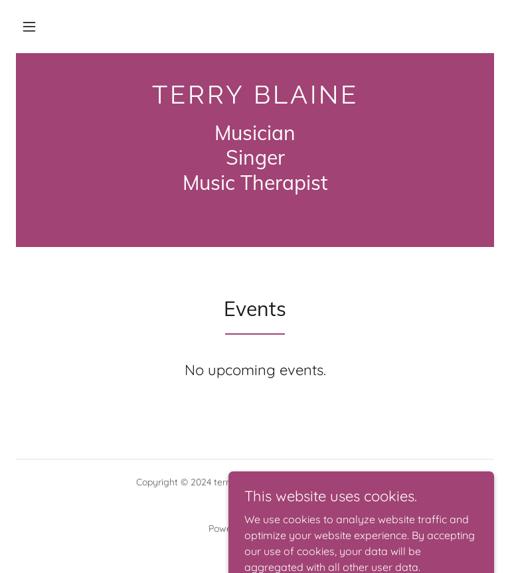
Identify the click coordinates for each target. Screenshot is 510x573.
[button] (29, 26)
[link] (255, 99)
